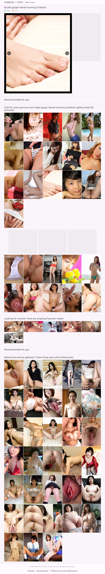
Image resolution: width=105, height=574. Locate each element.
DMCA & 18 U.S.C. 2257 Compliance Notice (64, 571)
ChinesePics (13, 2)
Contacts (31, 571)
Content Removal (42, 571)
